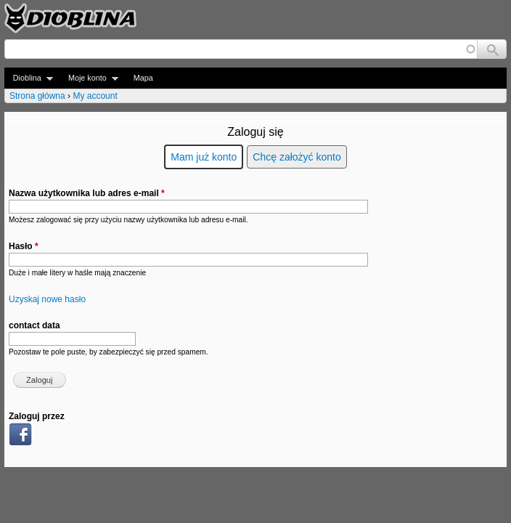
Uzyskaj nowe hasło (47, 299)
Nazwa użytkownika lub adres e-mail (87, 193)
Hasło (23, 246)
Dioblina (28, 78)
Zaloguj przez (37, 416)
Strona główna (37, 96)
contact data (34, 325)
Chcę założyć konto (296, 157)
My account (95, 96)
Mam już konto (204, 157)
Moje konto (89, 78)
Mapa (143, 77)
